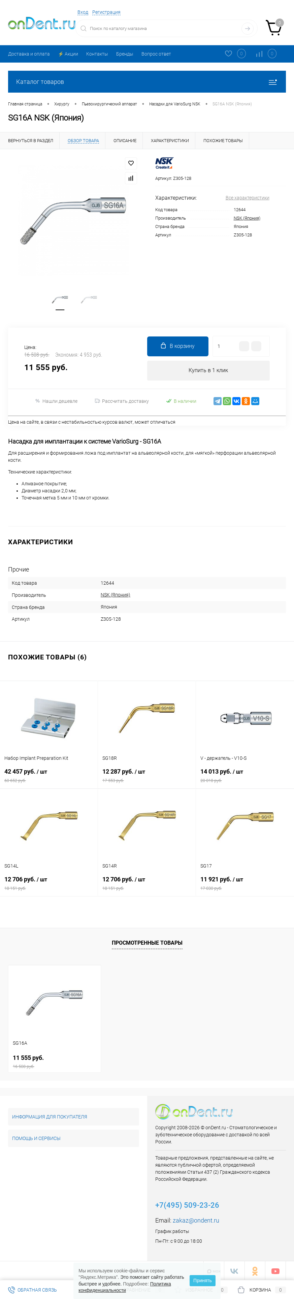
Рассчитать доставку (122, 402)
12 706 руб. (48, 884)
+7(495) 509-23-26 (187, 1204)
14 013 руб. (245, 776)
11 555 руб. (54, 1060)
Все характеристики (247, 197)
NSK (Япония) (247, 218)
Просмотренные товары (147, 942)
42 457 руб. (48, 776)
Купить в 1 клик (208, 372)
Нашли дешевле (56, 402)
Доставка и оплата (29, 54)
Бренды (124, 54)
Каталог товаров (147, 82)
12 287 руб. (146, 776)
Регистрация (106, 12)
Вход (82, 12)
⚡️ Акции (68, 54)
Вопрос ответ (156, 54)
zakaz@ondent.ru (196, 1219)
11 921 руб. (245, 884)
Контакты (97, 54)
